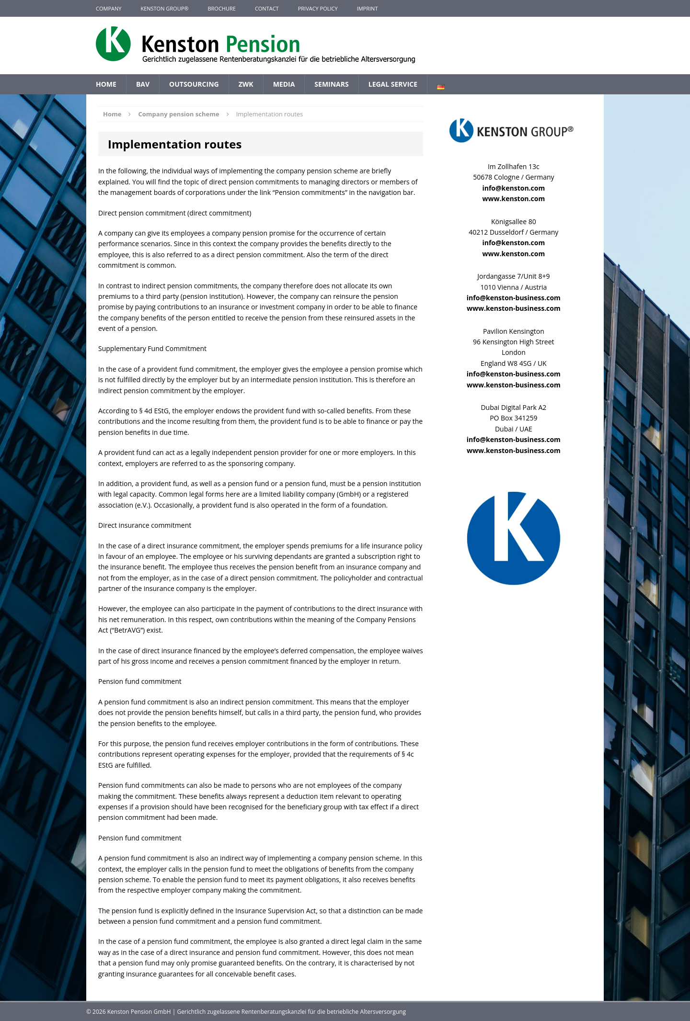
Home (106, 84)
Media (284, 84)
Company (108, 8)
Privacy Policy (318, 8)
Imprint (367, 8)
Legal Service (392, 84)
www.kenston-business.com (514, 308)
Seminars (331, 84)
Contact (267, 8)
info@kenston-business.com (514, 297)
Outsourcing (194, 84)
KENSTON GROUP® (164, 8)
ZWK (246, 84)
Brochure (221, 8)
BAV (143, 84)
